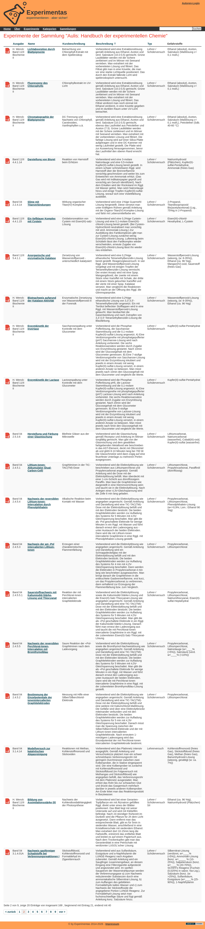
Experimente (31, 28)
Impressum (112, 924)
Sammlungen (68, 28)
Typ (150, 43)
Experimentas (46, 12)
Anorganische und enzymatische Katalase (42, 257)
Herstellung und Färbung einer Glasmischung (43, 435)
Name (31, 43)
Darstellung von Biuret (41, 159)
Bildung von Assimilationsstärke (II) (42, 801)
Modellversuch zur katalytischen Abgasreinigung (39, 751)
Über (17, 28)
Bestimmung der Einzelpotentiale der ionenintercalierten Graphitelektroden (40, 699)
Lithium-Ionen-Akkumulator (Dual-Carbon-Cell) (39, 467)
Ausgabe (18, 43)
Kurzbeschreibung (73, 43)
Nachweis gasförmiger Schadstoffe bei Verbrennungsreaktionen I (43, 853)
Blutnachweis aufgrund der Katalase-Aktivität (42, 299)
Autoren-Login (191, 3)
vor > (62, 911)
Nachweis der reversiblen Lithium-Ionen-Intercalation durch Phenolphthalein (43, 503)
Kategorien (49, 28)
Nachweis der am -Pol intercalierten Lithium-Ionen (41, 547)
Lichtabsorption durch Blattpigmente (41, 50)
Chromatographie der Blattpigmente (41, 118)
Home (7, 28)
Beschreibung (104, 43)
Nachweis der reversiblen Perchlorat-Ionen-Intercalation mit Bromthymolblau (43, 647)
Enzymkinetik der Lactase (43, 379)
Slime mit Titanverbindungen (39, 203)
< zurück (10, 911)
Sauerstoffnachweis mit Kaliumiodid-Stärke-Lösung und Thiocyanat (42, 595)
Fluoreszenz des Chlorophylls (38, 84)
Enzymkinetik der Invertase (38, 327)
